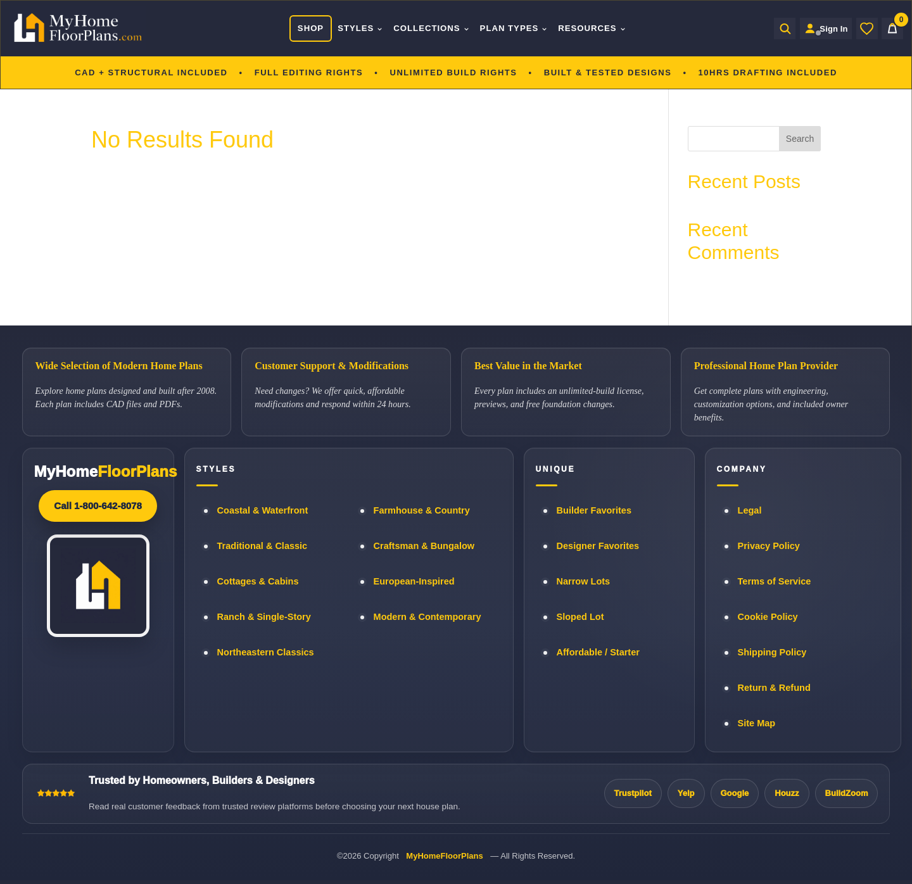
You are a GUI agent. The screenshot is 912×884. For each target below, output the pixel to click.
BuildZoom (846, 793)
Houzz (787, 793)
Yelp (686, 793)
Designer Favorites (598, 546)
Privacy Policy (769, 546)
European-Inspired (414, 581)
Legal (750, 510)
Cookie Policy (768, 617)
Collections (428, 28)
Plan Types (510, 28)
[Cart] (892, 28)
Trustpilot (633, 793)
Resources (589, 28)
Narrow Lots (584, 581)
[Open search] (777, 28)
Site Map (757, 723)
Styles (357, 28)
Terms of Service (774, 581)
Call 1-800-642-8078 (97, 505)
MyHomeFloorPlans (444, 856)
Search (800, 139)
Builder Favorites (594, 510)
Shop (307, 28)
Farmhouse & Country (422, 510)
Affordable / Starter (598, 652)
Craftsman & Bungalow (424, 546)
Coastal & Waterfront (262, 510)
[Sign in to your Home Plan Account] (822, 28)
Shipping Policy (772, 652)
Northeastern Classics (265, 652)
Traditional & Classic (262, 546)
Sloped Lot (580, 617)
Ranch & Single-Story (264, 617)
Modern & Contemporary (427, 617)
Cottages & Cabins (258, 581)
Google (735, 793)
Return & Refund (774, 688)
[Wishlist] (867, 28)
